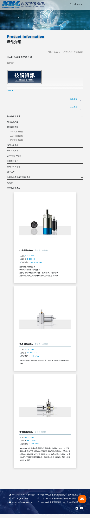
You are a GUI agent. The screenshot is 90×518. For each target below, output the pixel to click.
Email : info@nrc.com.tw (22, 502)
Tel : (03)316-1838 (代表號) (23, 495)
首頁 (50, 52)
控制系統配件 (12, 161)
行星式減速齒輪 (16, 131)
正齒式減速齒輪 (16, 136)
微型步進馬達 (12, 145)
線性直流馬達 (12, 150)
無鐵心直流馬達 (13, 116)
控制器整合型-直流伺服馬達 (18, 177)
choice (68, 515)
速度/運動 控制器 (14, 156)
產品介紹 (57, 52)
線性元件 (11, 172)
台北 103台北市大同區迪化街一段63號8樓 (58, 498)
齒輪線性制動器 (13, 167)
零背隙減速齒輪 (16, 140)
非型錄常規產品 (13, 188)
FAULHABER (67, 52)
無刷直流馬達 (12, 122)
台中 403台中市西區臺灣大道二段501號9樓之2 (60, 502)
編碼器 (10, 183)
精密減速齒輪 (79, 52)
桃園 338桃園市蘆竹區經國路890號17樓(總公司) (60, 495)
